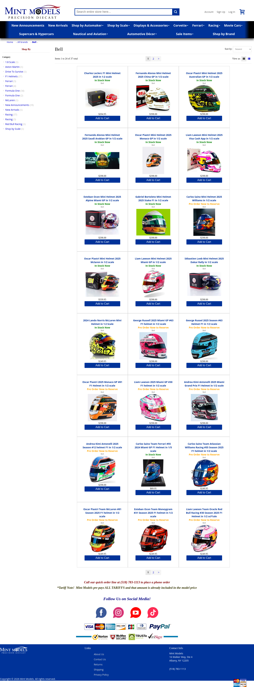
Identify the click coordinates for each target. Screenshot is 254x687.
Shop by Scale (118, 25)
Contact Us (100, 659)
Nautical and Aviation (90, 34)
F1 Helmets (11, 76)
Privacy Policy (101, 674)
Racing (214, 25)
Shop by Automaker (87, 25)
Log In (231, 11)
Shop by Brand (224, 34)
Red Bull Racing (13, 124)
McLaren (10, 100)
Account (208, 11)
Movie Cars (233, 25)
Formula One (12, 90)
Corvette (180, 25)
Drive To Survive (14, 71)
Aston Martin (12, 66)
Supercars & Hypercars (36, 34)
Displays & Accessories (151, 25)
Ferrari (198, 25)
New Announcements (28, 25)
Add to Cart (102, 118)
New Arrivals (58, 25)
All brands (22, 42)
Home (10, 42)
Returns (98, 664)
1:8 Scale (10, 62)
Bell (34, 42)
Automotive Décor (142, 34)
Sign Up (221, 11)
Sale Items (185, 34)
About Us (99, 654)
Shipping (99, 669)
